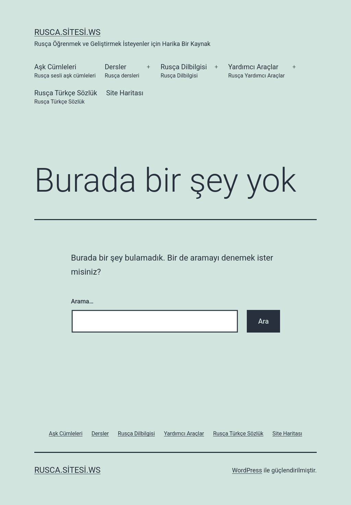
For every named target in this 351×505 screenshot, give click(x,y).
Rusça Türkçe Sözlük (65, 97)
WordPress (247, 470)
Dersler (122, 71)
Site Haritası (124, 93)
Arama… (82, 301)
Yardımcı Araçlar (256, 71)
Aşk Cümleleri (65, 71)
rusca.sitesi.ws (67, 32)
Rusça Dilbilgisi (183, 71)
